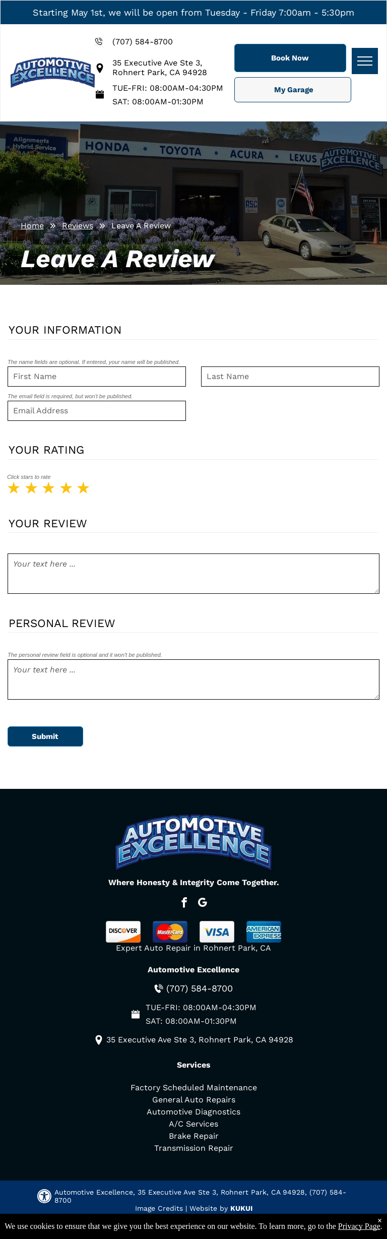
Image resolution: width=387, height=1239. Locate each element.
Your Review (48, 523)
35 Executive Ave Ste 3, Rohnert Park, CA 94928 (159, 67)
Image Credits (159, 1208)
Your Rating (46, 449)
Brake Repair (194, 1136)
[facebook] (184, 904)
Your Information (65, 329)
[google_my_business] (202, 904)
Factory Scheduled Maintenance (194, 1087)
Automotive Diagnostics (193, 1112)
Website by (208, 1208)
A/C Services (193, 1124)
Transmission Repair (193, 1148)
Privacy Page (359, 1226)
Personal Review (62, 623)
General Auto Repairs (193, 1099)
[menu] (365, 61)
